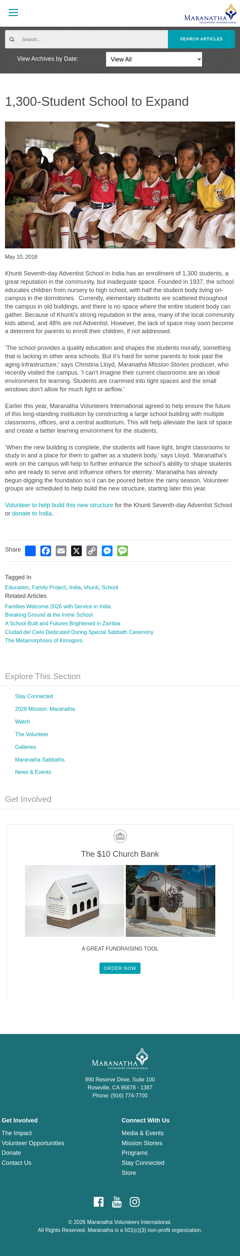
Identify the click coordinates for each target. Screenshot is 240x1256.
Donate (11, 1152)
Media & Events (143, 1133)
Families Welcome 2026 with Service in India (58, 606)
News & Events (33, 772)
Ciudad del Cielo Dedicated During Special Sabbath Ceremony (79, 632)
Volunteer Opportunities (33, 1143)
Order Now (120, 968)
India (75, 587)
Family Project (49, 587)
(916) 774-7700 (129, 1095)
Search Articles (201, 39)
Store (129, 1173)
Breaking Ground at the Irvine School (48, 615)
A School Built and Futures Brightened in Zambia (62, 623)
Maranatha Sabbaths (40, 760)
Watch (22, 721)
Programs (135, 1152)
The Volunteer (31, 734)
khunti (91, 587)
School (110, 587)
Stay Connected (34, 696)
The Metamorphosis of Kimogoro (43, 640)
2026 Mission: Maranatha (45, 709)
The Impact (17, 1133)
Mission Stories (142, 1143)
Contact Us (16, 1163)
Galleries (25, 747)
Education (17, 587)
